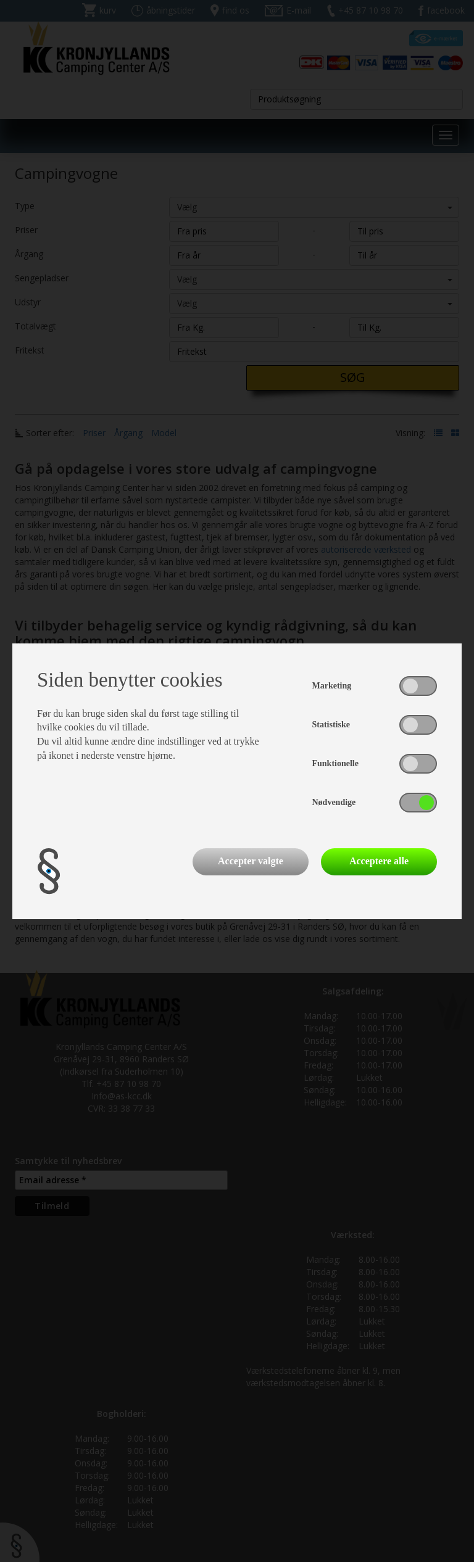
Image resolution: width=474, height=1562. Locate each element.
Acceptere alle (379, 861)
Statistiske (331, 724)
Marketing (332, 685)
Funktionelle (335, 763)
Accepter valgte (250, 861)
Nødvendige (334, 802)
